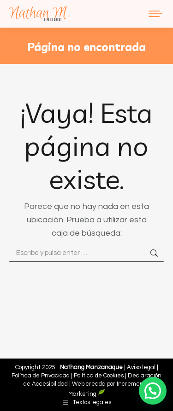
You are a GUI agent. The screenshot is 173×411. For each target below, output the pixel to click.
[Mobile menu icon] (155, 14)
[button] (153, 391)
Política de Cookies (99, 375)
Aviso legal (142, 367)
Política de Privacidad (41, 375)
